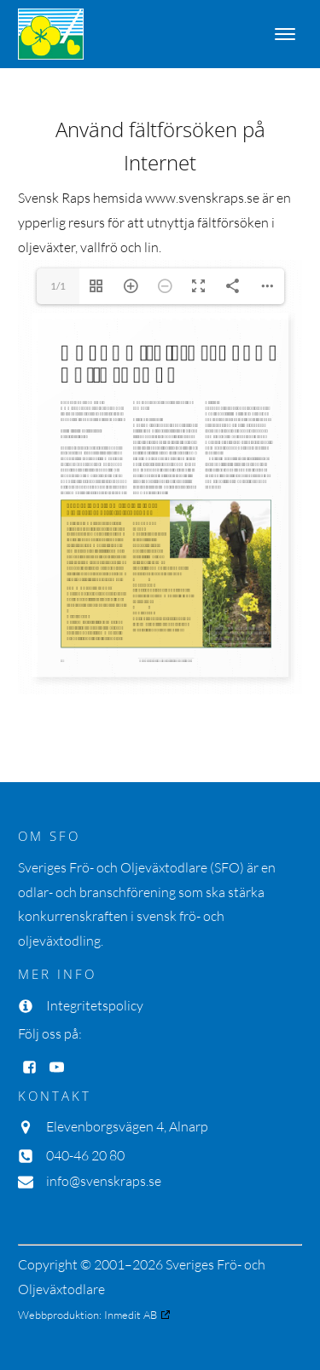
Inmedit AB (130, 1314)
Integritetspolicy (94, 1005)
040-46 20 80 (85, 1155)
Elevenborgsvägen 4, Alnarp (127, 1126)
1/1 (58, 285)
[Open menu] (285, 34)
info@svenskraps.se (103, 1180)
